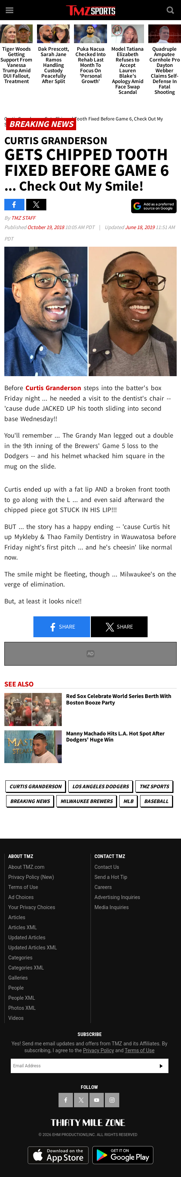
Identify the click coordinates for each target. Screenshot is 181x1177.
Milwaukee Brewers (86, 801)
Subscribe (161, 1066)
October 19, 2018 (46, 227)
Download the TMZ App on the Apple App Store (58, 1155)
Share (61, 627)
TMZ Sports (154, 786)
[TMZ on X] (81, 1100)
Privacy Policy (98, 1050)
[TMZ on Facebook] (66, 1100)
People (16, 988)
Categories (20, 958)
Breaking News (30, 801)
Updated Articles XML (32, 947)
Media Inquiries (111, 907)
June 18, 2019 (140, 227)
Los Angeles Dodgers (100, 786)
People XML (21, 998)
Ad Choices (21, 897)
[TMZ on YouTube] (96, 1100)
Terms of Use (23, 887)
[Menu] (10, 10)
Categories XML (26, 968)
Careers (103, 887)
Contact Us (106, 867)
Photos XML (22, 1008)
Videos (16, 1018)
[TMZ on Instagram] (112, 1100)
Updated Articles (26, 937)
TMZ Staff (23, 217)
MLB (128, 801)
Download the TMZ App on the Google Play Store (122, 1155)
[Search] (171, 10)
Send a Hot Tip (110, 877)
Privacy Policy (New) (31, 877)
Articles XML (22, 927)
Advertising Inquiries (117, 897)
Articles (16, 917)
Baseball (156, 801)
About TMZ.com (26, 867)
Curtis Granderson (35, 786)
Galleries (18, 978)
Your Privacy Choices (31, 907)
